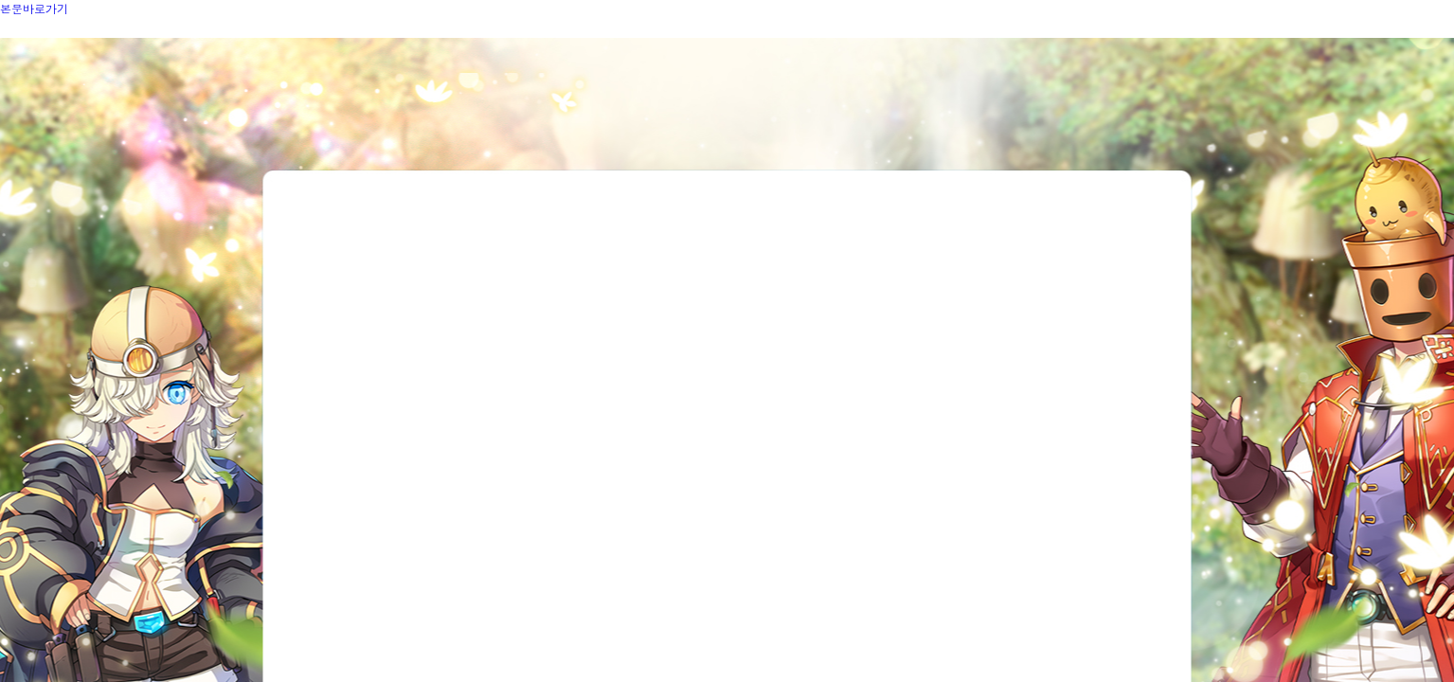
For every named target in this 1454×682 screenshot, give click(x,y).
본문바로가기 (34, 8)
